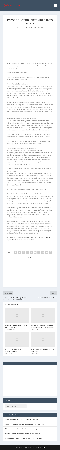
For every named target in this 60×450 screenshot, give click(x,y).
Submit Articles (12, 63)
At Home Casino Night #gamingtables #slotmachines (23, 438)
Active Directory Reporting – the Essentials (43, 350)
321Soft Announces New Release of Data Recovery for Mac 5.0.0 (43, 326)
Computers (28, 27)
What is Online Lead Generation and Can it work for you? (24, 424)
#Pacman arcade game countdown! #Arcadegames (22, 434)
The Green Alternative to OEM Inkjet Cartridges (16, 326)
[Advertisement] (30, 45)
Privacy (44, 447)
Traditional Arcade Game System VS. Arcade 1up (14, 350)
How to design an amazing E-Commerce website (21, 419)
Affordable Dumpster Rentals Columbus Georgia (21, 429)
